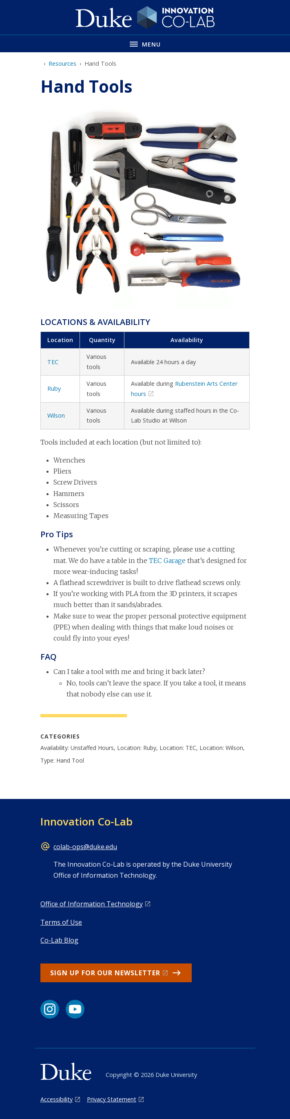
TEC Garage (167, 560)
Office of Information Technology (91, 903)
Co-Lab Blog (59, 940)
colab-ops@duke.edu (85, 846)
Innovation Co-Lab (86, 821)
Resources (62, 63)
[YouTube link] (75, 1009)
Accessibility (56, 1099)
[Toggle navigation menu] (145, 43)
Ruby (54, 388)
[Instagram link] (49, 1009)
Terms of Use (61, 922)
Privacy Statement (111, 1099)
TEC (52, 362)
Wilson (56, 415)
